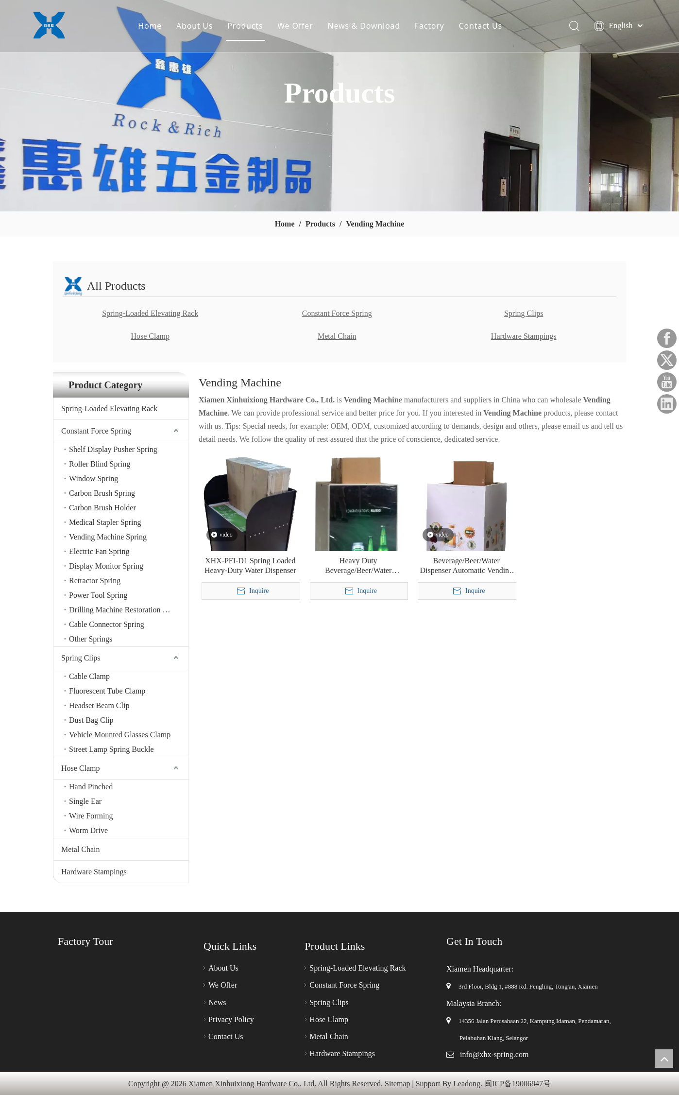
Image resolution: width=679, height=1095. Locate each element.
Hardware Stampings (524, 336)
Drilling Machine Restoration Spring (126, 610)
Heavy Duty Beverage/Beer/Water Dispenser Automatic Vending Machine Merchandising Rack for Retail (358, 565)
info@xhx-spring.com (494, 1054)
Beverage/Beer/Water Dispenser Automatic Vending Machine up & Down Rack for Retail (466, 565)
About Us (195, 26)
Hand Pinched (91, 786)
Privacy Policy (231, 1019)
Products (246, 26)
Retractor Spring (94, 580)
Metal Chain (337, 336)
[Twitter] (667, 360)
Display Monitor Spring (106, 566)
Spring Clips (523, 313)
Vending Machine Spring (108, 537)
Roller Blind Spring (99, 464)
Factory (430, 26)
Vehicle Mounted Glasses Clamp (119, 734)
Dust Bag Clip (91, 720)
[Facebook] (667, 338)
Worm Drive (88, 830)
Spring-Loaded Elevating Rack (150, 313)
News (217, 1002)
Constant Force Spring (337, 313)
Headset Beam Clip (99, 705)
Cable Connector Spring (106, 624)
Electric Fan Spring (99, 551)
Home (151, 26)
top (664, 1058)
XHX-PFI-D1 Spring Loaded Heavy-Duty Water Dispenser (250, 565)
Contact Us (481, 26)
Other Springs (90, 639)
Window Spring (93, 478)
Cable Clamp (89, 676)
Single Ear (85, 801)
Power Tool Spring (98, 595)
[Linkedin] (667, 404)
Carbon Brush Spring (102, 493)
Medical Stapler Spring (105, 522)
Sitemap (397, 1083)
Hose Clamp (150, 336)
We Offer (296, 26)
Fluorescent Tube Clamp (107, 691)
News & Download (365, 26)
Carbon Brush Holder (102, 508)
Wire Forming (91, 816)
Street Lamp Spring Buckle (111, 749)
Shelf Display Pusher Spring (113, 449)
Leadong (466, 1083)
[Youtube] (667, 382)
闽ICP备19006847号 (517, 1083)
